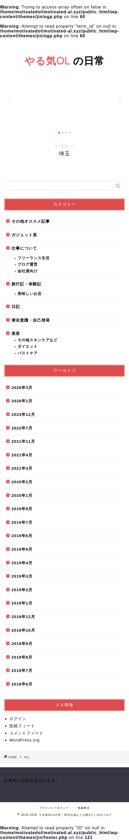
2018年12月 (23, 616)
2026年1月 (22, 401)
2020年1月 (22, 495)
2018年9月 (22, 643)
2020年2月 (22, 482)
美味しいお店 (30, 294)
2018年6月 (22, 684)
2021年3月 (22, 468)
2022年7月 (22, 428)
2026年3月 (22, 387)
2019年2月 (22, 589)
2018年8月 (22, 657)
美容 (15, 333)
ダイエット (28, 346)
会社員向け (28, 271)
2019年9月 (22, 508)
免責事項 (84, 807)
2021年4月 (22, 455)
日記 (15, 306)
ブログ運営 (28, 264)
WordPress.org (24, 740)
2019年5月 (22, 549)
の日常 (64, 60)
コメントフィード (26, 733)
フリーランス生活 (34, 258)
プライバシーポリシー (54, 807)
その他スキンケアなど (38, 340)
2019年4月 (22, 563)
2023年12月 (23, 414)
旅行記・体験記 (26, 284)
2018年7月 (22, 670)
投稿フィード (22, 726)
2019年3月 (22, 576)
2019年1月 (22, 603)
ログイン (17, 718)
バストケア (28, 353)
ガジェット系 (24, 235)
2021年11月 (23, 441)
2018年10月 (23, 630)
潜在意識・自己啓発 (30, 320)
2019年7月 (22, 522)
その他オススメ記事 (30, 221)
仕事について (24, 248)
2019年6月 (22, 535)
